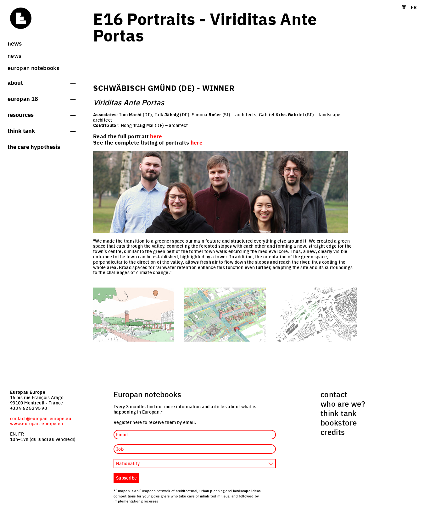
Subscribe (126, 478)
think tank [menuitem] (339, 413)
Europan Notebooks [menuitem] (33, 68)
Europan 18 (41, 98)
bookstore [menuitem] (339, 422)
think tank (41, 130)
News (41, 43)
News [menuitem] (14, 55)
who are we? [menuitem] (343, 403)
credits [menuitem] (333, 431)
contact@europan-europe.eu (40, 418)
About (41, 82)
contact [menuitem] (334, 394)
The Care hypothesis (34, 146)
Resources (41, 114)
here (197, 142)
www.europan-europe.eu (36, 423)
